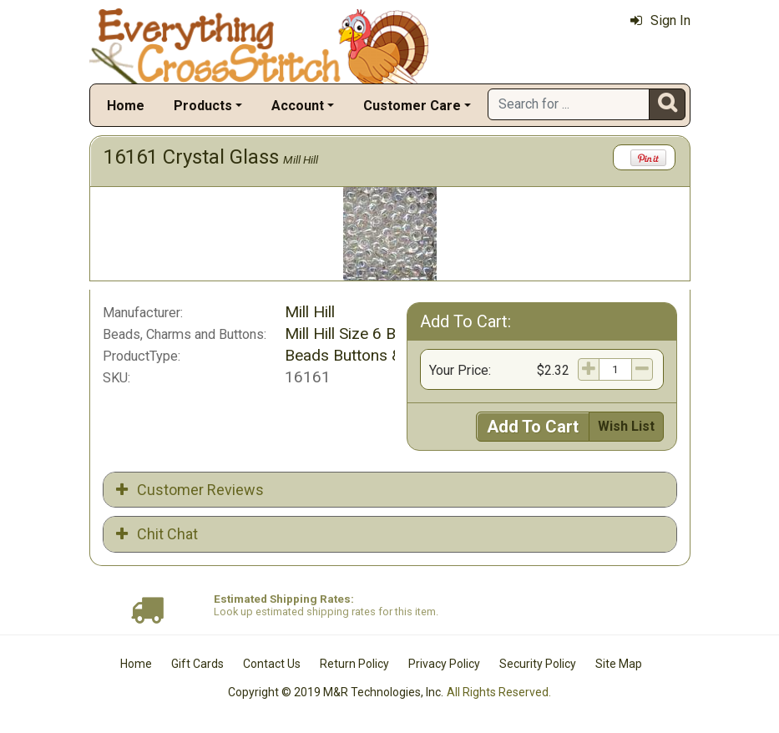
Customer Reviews (190, 489)
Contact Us (272, 663)
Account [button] (297, 106)
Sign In (660, 20)
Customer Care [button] (412, 106)
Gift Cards (197, 663)
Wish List (626, 426)
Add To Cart (533, 427)
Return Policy (354, 663)
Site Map (618, 663)
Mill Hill (300, 159)
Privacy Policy (444, 663)
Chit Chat (157, 534)
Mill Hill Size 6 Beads (357, 333)
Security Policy (537, 663)
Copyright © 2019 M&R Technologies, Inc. (335, 692)
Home (125, 106)
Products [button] (203, 106)
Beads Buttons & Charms (372, 355)
